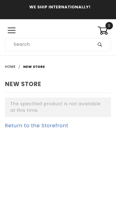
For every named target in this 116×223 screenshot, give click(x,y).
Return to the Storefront (36, 125)
